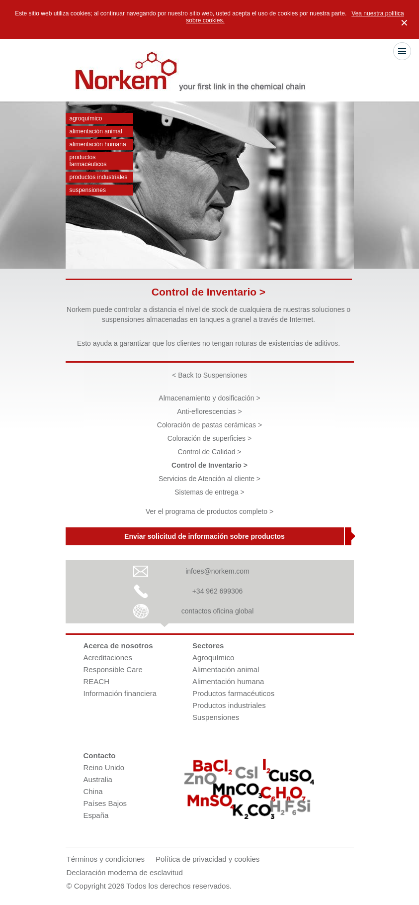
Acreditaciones (108, 657)
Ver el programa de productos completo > (209, 511)
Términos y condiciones (106, 859)
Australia (98, 779)
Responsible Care (113, 669)
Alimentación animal (96, 131)
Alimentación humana (98, 144)
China (93, 791)
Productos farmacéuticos (88, 161)
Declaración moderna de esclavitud (125, 872)
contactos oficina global (217, 611)
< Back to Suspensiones (209, 375)
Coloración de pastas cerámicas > (209, 425)
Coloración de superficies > (209, 438)
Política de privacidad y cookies (207, 859)
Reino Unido (104, 767)
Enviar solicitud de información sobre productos (204, 536)
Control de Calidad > (209, 452)
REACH (97, 681)
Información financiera (120, 693)
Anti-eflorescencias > (209, 411)
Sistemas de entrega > (209, 492)
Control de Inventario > (209, 465)
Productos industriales (99, 177)
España (96, 815)
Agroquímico (86, 118)
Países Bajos (105, 803)
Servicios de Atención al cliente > (209, 479)
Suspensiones (88, 190)
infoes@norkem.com (217, 571)
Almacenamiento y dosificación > (209, 398)
